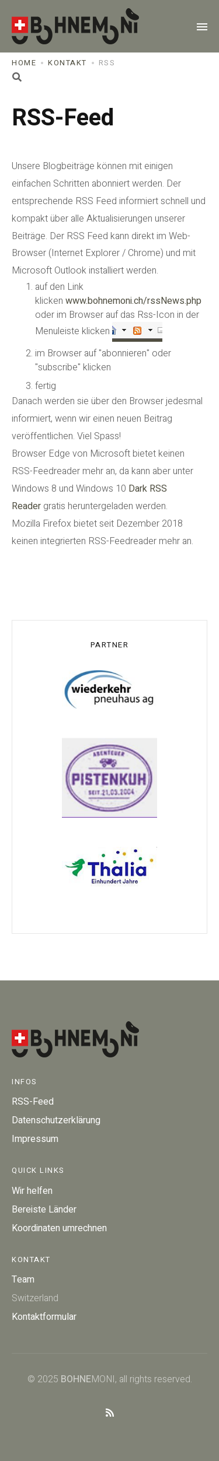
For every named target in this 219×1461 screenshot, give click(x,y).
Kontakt (67, 62)
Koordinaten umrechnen (59, 1228)
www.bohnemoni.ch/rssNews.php (133, 301)
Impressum (35, 1139)
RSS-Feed (33, 1102)
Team (23, 1280)
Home (24, 62)
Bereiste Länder (44, 1210)
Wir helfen (32, 1191)
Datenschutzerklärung (56, 1120)
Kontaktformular (44, 1317)
